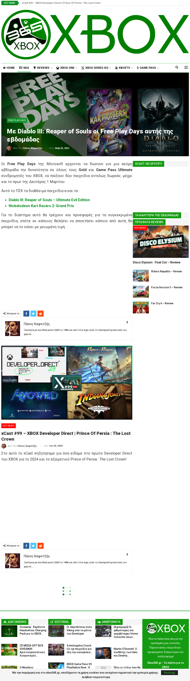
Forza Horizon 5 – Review (166, 287)
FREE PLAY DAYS (17, 120)
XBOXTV (122, 67)
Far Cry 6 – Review (162, 303)
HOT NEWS (8, 425)
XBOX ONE (65, 67)
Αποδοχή (169, 672)
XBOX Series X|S (94, 67)
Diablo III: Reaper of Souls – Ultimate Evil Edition (49, 200)
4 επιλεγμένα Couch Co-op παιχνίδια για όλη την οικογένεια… (79, 649)
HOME (9, 67)
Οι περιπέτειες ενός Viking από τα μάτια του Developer (79, 630)
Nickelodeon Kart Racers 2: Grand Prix (41, 206)
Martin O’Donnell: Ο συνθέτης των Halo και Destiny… (125, 652)
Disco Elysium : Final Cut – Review (157, 262)
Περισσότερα (146, 67)
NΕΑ (24, 67)
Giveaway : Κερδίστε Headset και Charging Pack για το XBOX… (33, 630)
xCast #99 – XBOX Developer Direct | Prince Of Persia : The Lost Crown (61, 2)
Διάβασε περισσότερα (96, 677)
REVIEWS (41, 67)
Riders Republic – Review (166, 271)
